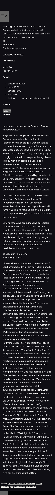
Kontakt (31, 483)
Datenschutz (19, 486)
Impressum (31, 486)
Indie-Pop (8, 67)
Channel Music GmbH (17, 483)
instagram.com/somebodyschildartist (28, 98)
